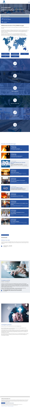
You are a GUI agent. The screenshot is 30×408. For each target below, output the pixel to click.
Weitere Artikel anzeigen (5, 235)
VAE (5, 56)
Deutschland (15, 53)
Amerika (5, 53)
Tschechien (15, 56)
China (24, 53)
